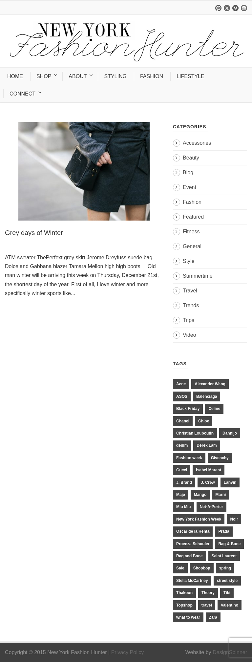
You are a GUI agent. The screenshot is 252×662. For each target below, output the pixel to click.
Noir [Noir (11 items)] (234, 519)
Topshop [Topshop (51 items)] (184, 605)
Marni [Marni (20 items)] (220, 494)
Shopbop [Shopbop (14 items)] (201, 568)
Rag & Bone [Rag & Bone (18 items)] (229, 544)
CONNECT (22, 93)
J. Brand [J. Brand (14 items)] (184, 482)
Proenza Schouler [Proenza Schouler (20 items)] (192, 544)
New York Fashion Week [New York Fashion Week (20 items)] (198, 519)
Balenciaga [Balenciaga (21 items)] (206, 396)
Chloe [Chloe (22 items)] (203, 421)
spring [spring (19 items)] (225, 568)
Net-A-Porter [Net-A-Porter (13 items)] (211, 506)
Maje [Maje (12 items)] (180, 494)
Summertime (198, 276)
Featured (193, 217)
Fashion (192, 202)
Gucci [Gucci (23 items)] (181, 470)
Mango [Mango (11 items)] (200, 494)
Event (189, 187)
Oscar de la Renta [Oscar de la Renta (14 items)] (192, 531)
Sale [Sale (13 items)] (180, 568)
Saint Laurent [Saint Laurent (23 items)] (224, 556)
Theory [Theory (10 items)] (208, 592)
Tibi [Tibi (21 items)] (226, 592)
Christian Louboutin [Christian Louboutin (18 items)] (195, 433)
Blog (188, 172)
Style (189, 261)
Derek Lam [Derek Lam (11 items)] (207, 445)
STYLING (115, 76)
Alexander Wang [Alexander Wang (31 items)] (210, 384)
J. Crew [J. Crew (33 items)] (208, 482)
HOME (15, 76)
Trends (191, 305)
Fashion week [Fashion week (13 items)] (189, 458)
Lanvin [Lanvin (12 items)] (230, 482)
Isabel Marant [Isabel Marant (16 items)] (208, 470)
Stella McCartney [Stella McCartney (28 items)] (192, 580)
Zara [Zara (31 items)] (213, 617)
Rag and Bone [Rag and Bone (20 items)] (189, 556)
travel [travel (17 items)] (206, 605)
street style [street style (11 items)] (227, 580)
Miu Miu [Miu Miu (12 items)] (183, 506)
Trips (188, 320)
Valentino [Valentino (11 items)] (229, 605)
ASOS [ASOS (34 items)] (181, 396)
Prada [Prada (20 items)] (223, 531)
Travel (190, 290)
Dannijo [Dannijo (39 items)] (229, 433)
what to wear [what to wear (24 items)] (188, 617)
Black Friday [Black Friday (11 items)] (188, 408)
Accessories (197, 143)
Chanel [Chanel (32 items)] (182, 421)
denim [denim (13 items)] (182, 445)
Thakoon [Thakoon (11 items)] (184, 592)
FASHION (151, 76)
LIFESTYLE (190, 76)
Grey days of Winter (34, 232)
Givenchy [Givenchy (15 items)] (220, 458)
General (192, 246)
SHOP (43, 76)
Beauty (191, 157)
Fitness (191, 231)
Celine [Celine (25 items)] (214, 408)
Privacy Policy (127, 652)
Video (189, 335)
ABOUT (78, 76)
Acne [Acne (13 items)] (181, 384)
